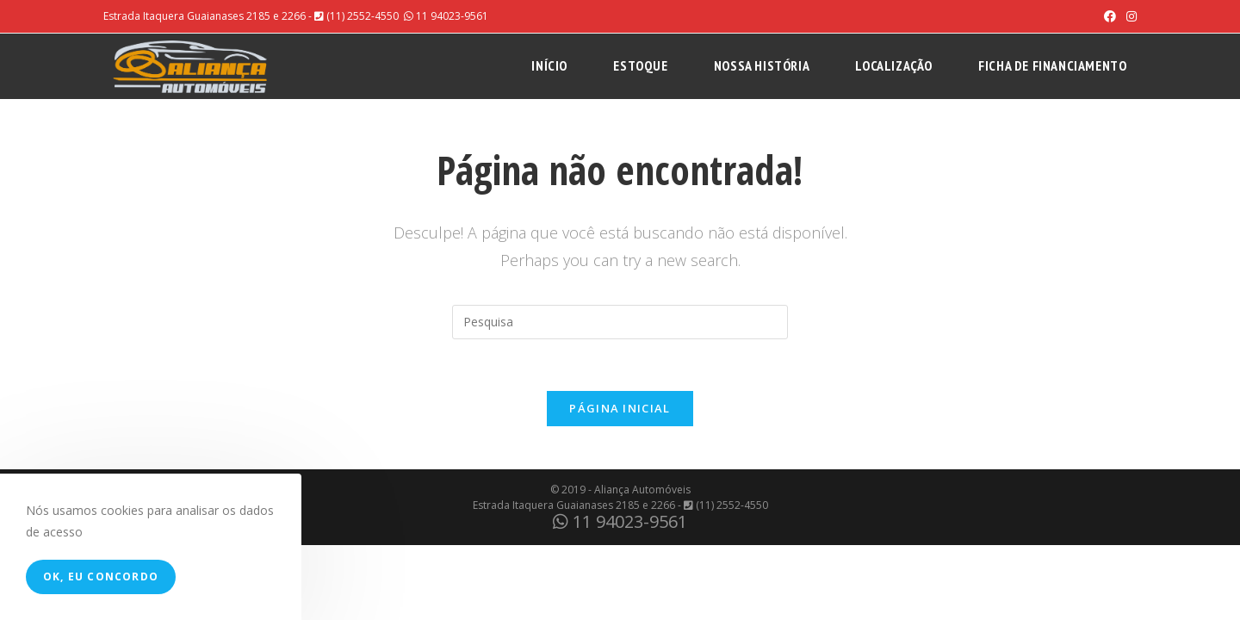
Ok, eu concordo (100, 576)
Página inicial (619, 408)
